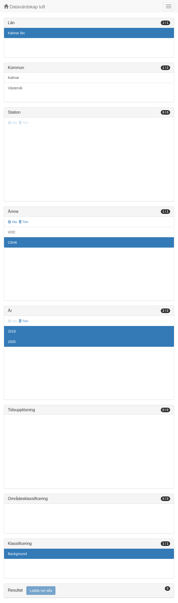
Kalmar (13, 78)
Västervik (15, 88)
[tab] (89, 591)
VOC (11, 232)
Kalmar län (16, 33)
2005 (12, 342)
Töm (23, 222)
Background (17, 554)
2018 (12, 331)
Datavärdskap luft (24, 6)
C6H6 (12, 242)
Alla (12, 222)
